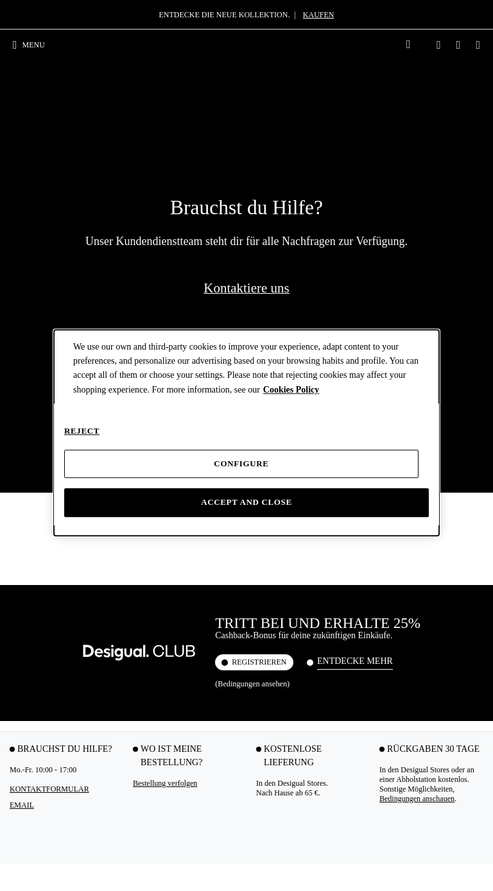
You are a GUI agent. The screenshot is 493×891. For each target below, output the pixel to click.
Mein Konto (28, 456)
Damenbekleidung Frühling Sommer (38, 700)
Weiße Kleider (32, 740)
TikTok (92, 824)
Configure (241, 463)
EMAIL (22, 325)
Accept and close (246, 502)
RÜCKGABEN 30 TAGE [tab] (433, 270)
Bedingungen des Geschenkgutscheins (410, 541)
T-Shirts (111, 593)
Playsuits (24, 752)
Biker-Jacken (440, 635)
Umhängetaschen (200, 613)
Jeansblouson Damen (440, 618)
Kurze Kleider (32, 683)
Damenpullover (444, 697)
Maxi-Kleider (31, 670)
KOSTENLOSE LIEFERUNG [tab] (293, 276)
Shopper (187, 651)
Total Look (109, 683)
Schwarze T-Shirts (120, 670)
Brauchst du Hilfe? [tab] (64, 270)
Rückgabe (25, 446)
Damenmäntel (441, 685)
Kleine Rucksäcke (366, 626)
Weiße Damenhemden (279, 628)
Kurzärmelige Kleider (31, 631)
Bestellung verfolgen (165, 304)
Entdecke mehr (355, 182)
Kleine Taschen (197, 638)
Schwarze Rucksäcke (355, 643)
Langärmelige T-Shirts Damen (118, 631)
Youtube (192, 824)
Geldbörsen (191, 688)
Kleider (29, 593)
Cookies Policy (291, 390)
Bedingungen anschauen (416, 319)
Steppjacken (439, 648)
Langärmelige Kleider (31, 653)
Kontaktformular (49, 309)
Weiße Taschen (197, 675)
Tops (99, 613)
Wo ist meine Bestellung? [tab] (171, 276)
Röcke (20, 764)
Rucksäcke (365, 593)
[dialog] (246, 433)
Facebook (140, 824)
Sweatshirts (437, 672)
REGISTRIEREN (259, 182)
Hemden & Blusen (280, 597)
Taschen (194, 593)
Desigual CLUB (35, 475)
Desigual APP (31, 465)
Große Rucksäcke (365, 613)
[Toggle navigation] (34, 45)
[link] (408, 44)
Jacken (437, 593)
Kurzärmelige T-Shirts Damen (117, 653)
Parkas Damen (442, 660)
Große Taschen (197, 626)
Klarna (20, 484)
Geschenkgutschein (39, 494)
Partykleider (29, 613)
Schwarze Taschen (202, 663)
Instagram (41, 824)
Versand (22, 436)
